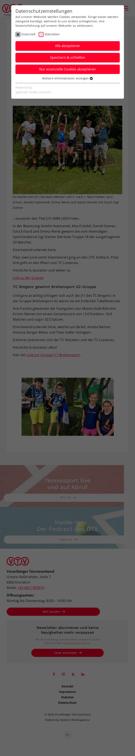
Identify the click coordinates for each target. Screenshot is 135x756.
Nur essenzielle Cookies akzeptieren (67, 69)
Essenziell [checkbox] (28, 34)
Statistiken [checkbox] (52, 34)
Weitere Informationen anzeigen (67, 78)
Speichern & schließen (67, 57)
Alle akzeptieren (67, 45)
